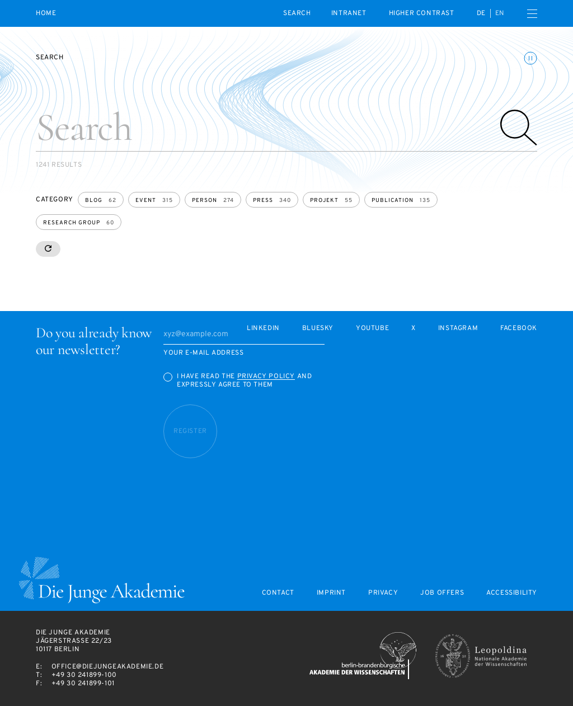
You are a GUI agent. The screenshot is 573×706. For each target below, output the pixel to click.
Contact (278, 593)
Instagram (458, 328)
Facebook (518, 328)
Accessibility (511, 593)
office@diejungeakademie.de (107, 666)
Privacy (383, 593)
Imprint (331, 593)
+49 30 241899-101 (83, 683)
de (481, 13)
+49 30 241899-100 (84, 675)
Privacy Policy (266, 376)
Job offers (442, 593)
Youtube (372, 328)
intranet (349, 13)
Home (46, 14)
